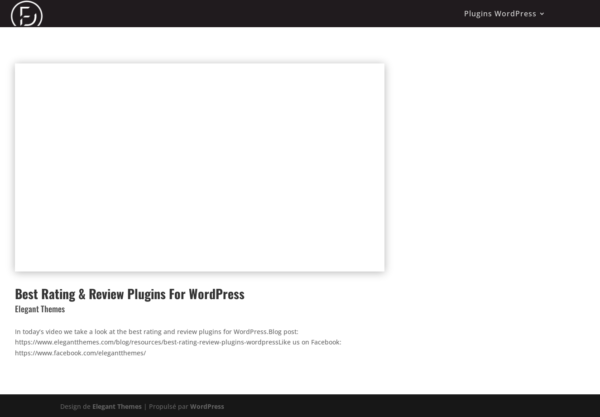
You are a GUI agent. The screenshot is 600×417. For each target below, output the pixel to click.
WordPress (207, 406)
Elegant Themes (117, 406)
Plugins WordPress (500, 14)
